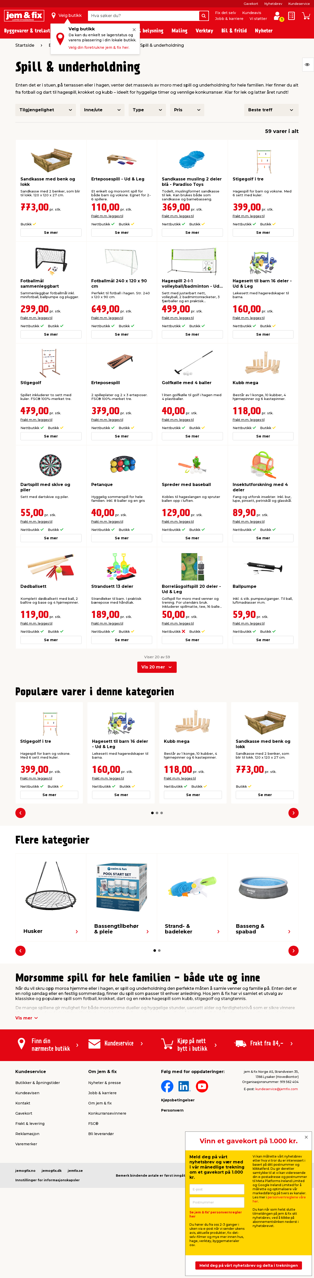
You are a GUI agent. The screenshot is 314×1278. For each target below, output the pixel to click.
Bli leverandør (101, 1133)
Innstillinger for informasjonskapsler (47, 1180)
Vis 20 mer (153, 667)
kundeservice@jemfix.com (276, 1089)
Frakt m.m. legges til (107, 216)
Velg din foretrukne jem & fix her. (99, 47)
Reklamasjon (27, 1133)
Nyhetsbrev (273, 3)
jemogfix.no (25, 1170)
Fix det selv (225, 12)
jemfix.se (75, 1170)
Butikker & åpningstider (37, 1082)
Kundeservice (299, 3)
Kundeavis (251, 12)
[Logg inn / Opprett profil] (277, 16)
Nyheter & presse (104, 1082)
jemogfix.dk (52, 1170)
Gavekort (251, 3)
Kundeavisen (27, 1093)
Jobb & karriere (229, 18)
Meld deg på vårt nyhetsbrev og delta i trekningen (248, 1265)
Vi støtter (258, 18)
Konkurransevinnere (107, 1113)
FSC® (93, 1123)
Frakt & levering (29, 1123)
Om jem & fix (100, 1103)
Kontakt (22, 1103)
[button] (152, 813)
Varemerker (26, 1144)
